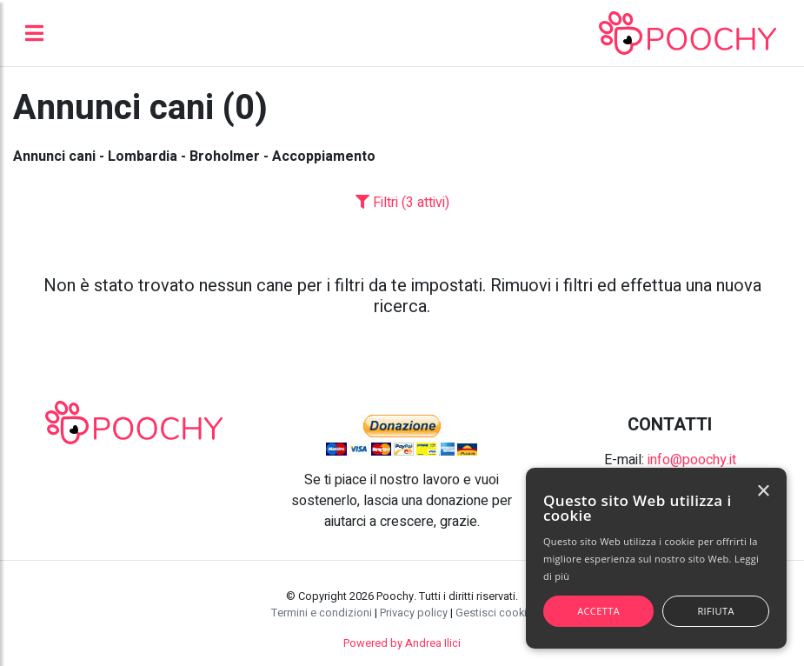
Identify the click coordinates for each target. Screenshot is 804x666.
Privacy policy (414, 613)
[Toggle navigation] (34, 33)
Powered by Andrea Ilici (402, 643)
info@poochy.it (692, 460)
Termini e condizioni (321, 613)
